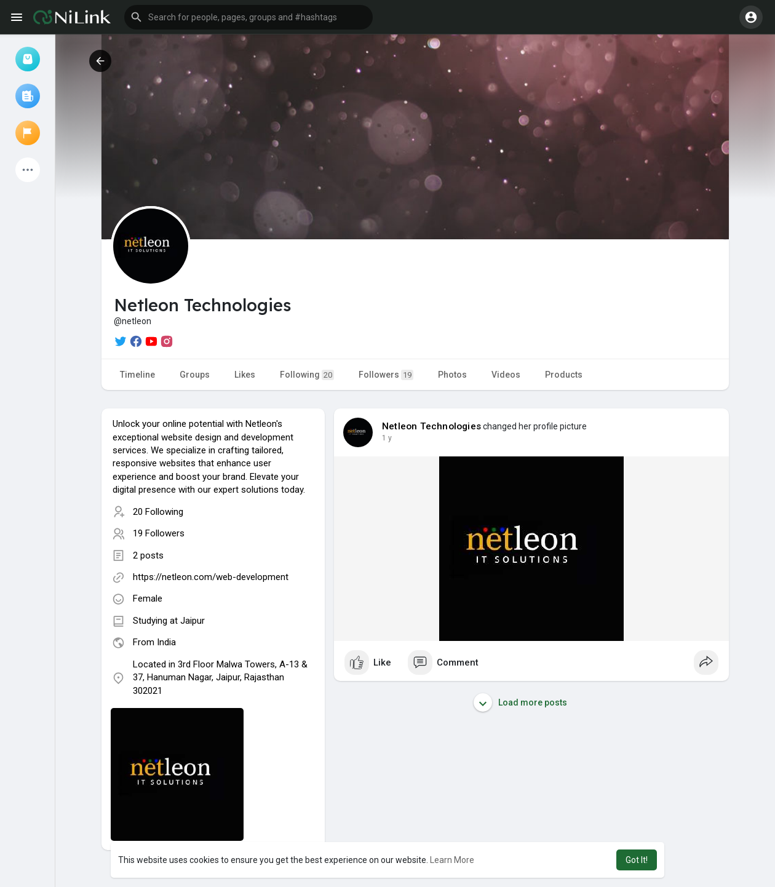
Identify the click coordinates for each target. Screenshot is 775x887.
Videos (505, 375)
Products (563, 375)
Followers (386, 375)
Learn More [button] (452, 860)
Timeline (137, 375)
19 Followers (159, 533)
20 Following (158, 511)
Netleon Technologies (431, 426)
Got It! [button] (637, 860)
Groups (195, 375)
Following (307, 375)
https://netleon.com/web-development (210, 577)
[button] (248, 17)
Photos (452, 375)
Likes (244, 375)
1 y (387, 438)
